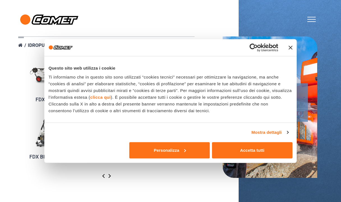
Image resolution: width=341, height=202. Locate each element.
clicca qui (100, 97)
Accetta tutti (252, 150)
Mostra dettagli (266, 132)
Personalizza (170, 150)
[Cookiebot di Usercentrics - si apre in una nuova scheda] (253, 47)
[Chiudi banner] (290, 48)
